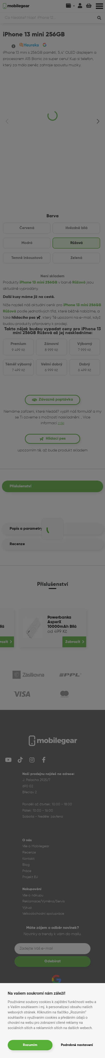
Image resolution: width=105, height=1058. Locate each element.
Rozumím (30, 1045)
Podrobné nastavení (77, 1045)
